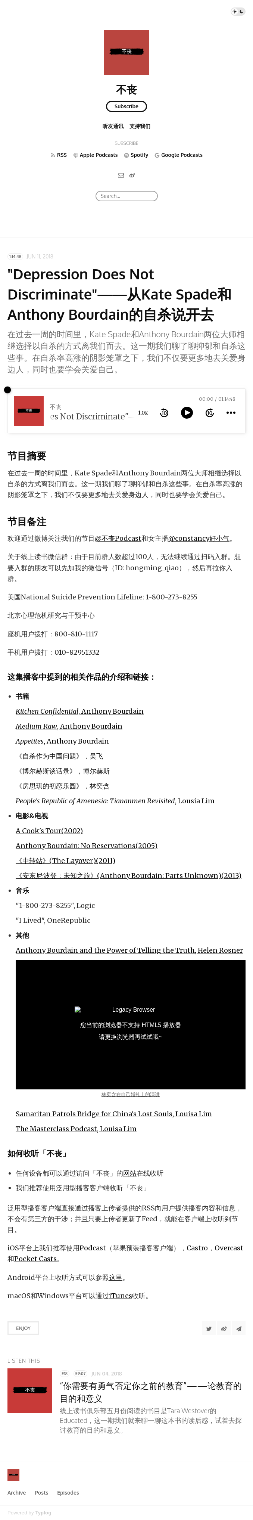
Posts (41, 1492)
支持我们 (139, 126)
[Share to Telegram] (239, 1328)
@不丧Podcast (118, 538)
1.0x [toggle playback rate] (143, 412)
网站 (130, 1173)
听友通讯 (113, 126)
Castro (197, 1248)
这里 (115, 1277)
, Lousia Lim (115, 801)
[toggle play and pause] (187, 412)
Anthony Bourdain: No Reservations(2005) (86, 845)
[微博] (132, 175)
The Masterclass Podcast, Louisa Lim (76, 1129)
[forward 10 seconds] (210, 412)
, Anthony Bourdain (80, 711)
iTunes (120, 1295)
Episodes (68, 1492)
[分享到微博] (224, 1328)
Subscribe (126, 106)
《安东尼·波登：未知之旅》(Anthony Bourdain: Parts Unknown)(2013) (128, 875)
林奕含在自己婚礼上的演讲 (130, 1094)
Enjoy (23, 1328)
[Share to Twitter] (209, 1328)
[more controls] (231, 412)
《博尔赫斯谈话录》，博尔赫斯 (63, 771)
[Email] (121, 175)
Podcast (92, 1248)
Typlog (43, 1513)
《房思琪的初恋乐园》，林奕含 (63, 786)
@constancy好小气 (198, 538)
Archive (16, 1492)
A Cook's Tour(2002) (49, 830)
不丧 (126, 89)
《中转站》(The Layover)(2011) (65, 860)
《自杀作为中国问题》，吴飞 (59, 756)
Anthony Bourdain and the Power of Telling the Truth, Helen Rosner (129, 950)
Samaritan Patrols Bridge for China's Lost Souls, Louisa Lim (114, 1114)
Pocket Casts (35, 1258)
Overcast (229, 1248)
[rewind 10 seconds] (164, 412)
